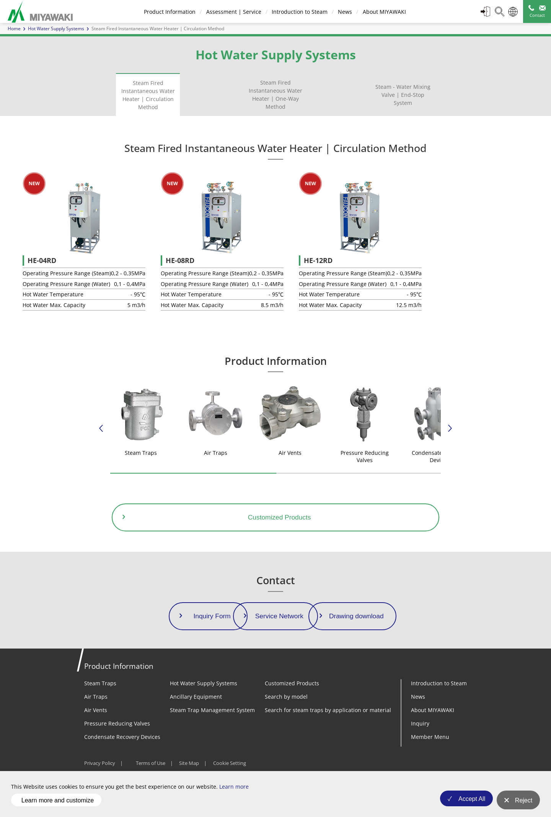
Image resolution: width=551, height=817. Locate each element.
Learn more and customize (57, 803)
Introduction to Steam (299, 11)
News (344, 11)
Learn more (234, 792)
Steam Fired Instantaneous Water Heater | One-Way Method (275, 94)
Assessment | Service (233, 11)
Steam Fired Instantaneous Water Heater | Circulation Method (148, 95)
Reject (523, 803)
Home (14, 28)
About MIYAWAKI (383, 11)
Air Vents (95, 726)
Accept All (468, 803)
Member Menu (430, 753)
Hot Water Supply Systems (56, 28)
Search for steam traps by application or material (328, 726)
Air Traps (96, 712)
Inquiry (420, 739)
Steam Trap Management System (212, 726)
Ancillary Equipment (196, 712)
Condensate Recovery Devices (122, 753)
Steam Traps (100, 699)
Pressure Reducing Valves (117, 739)
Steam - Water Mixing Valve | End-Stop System (402, 94)
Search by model (286, 712)
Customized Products (292, 699)
